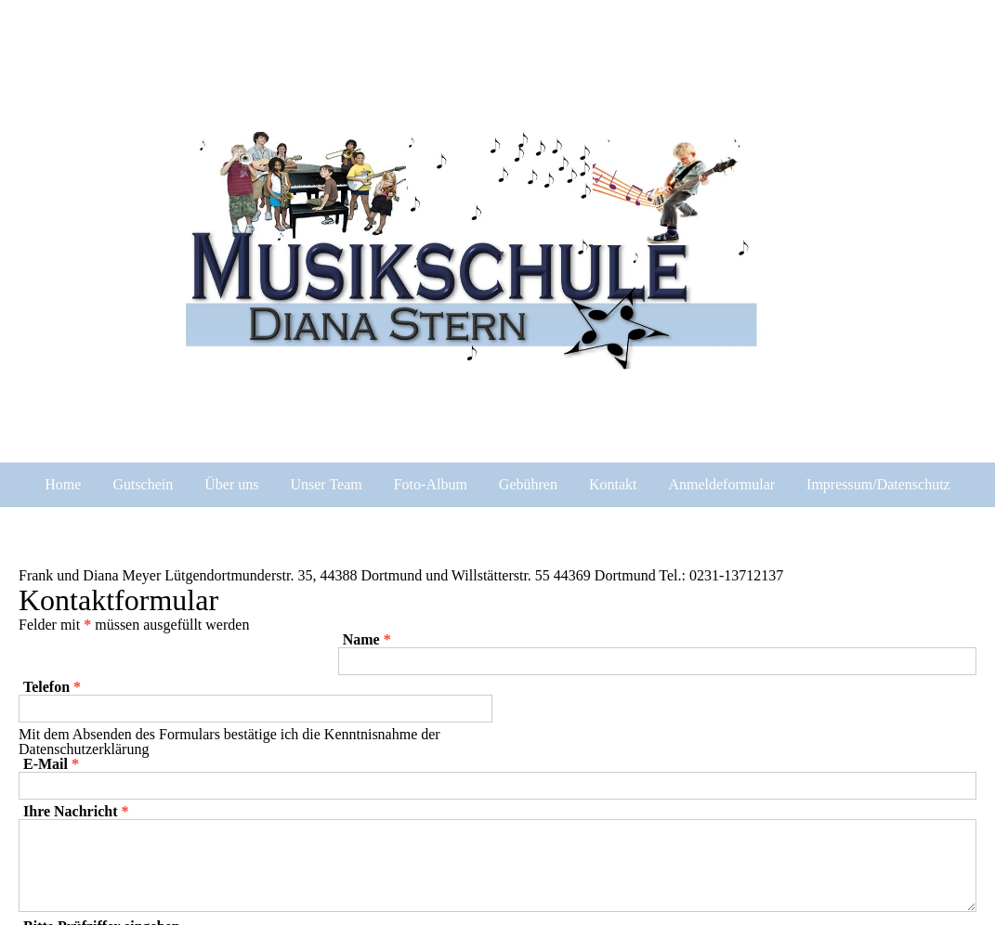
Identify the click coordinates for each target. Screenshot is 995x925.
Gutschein (142, 484)
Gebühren (528, 484)
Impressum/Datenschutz (878, 484)
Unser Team (325, 484)
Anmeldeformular (721, 484)
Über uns (231, 484)
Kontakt (613, 484)
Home (63, 484)
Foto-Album (430, 484)
